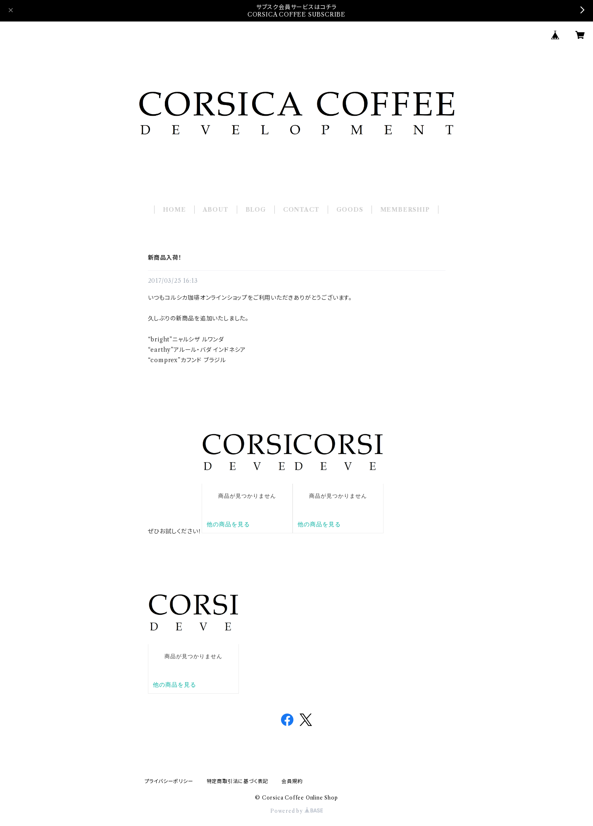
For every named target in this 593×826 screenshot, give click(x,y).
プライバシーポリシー (169, 781)
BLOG (255, 209)
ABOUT (216, 209)
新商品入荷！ (165, 257)
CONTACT (301, 209)
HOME (174, 209)
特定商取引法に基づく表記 (238, 781)
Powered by (296, 811)
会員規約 (291, 781)
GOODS (349, 209)
